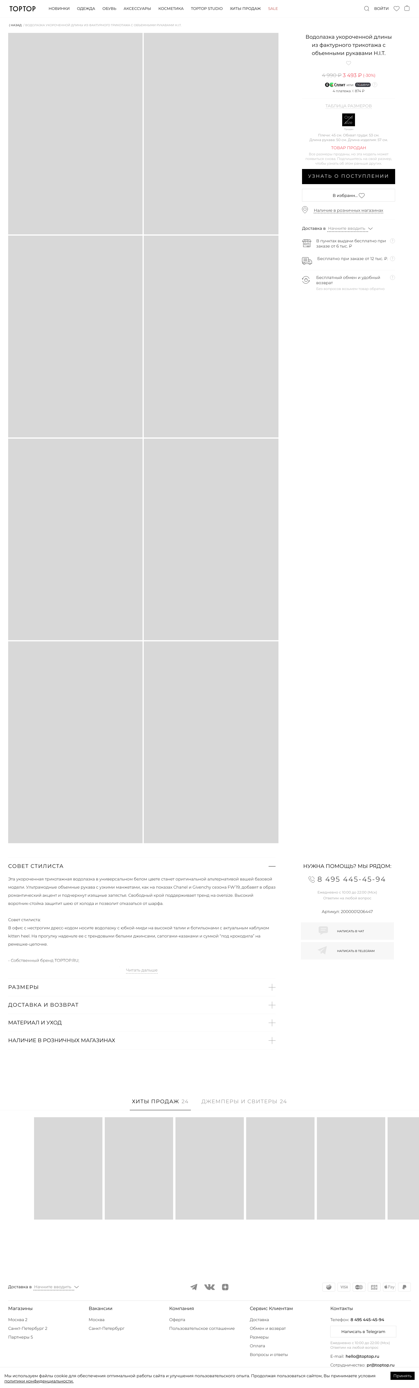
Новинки (59, 8)
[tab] (160, 1104)
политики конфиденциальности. (39, 1381)
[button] (142, 866)
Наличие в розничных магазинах (348, 210)
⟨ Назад (15, 25)
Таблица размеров (349, 106)
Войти (381, 8)
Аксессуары (137, 8)
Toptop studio (207, 8)
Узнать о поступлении (348, 176)
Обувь (109, 8)
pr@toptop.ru (381, 1365)
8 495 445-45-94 (367, 1319)
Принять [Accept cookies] (402, 1375)
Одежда (86, 8)
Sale (273, 8)
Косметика (171, 8)
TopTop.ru (22, 8)
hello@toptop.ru (362, 1356)
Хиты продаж (245, 8)
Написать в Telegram (363, 1331)
